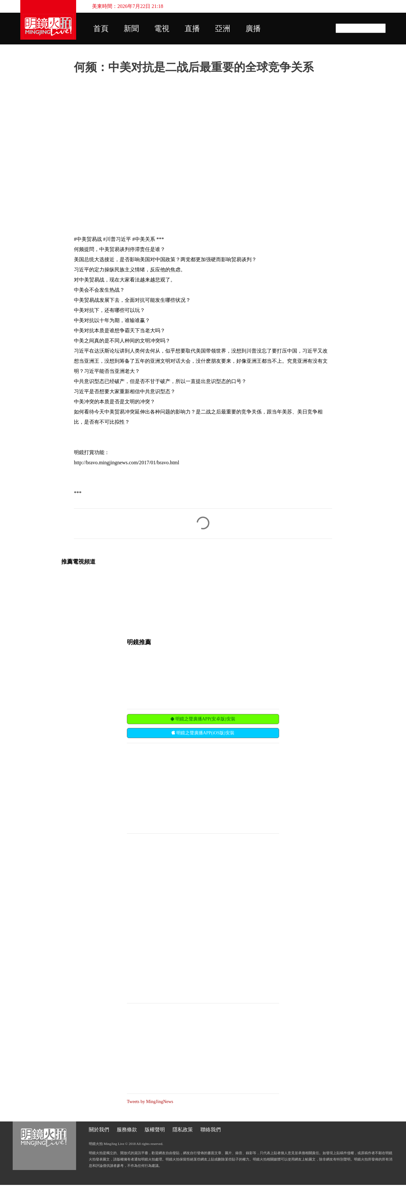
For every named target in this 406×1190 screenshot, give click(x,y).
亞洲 (222, 28)
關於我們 (99, 1129)
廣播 (253, 28)
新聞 (131, 28)
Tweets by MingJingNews (150, 1101)
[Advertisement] (174, 787)
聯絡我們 (210, 1129)
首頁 (100, 28)
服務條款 (127, 1129)
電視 (161, 28)
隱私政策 (183, 1129)
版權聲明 (155, 1129)
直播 (192, 28)
